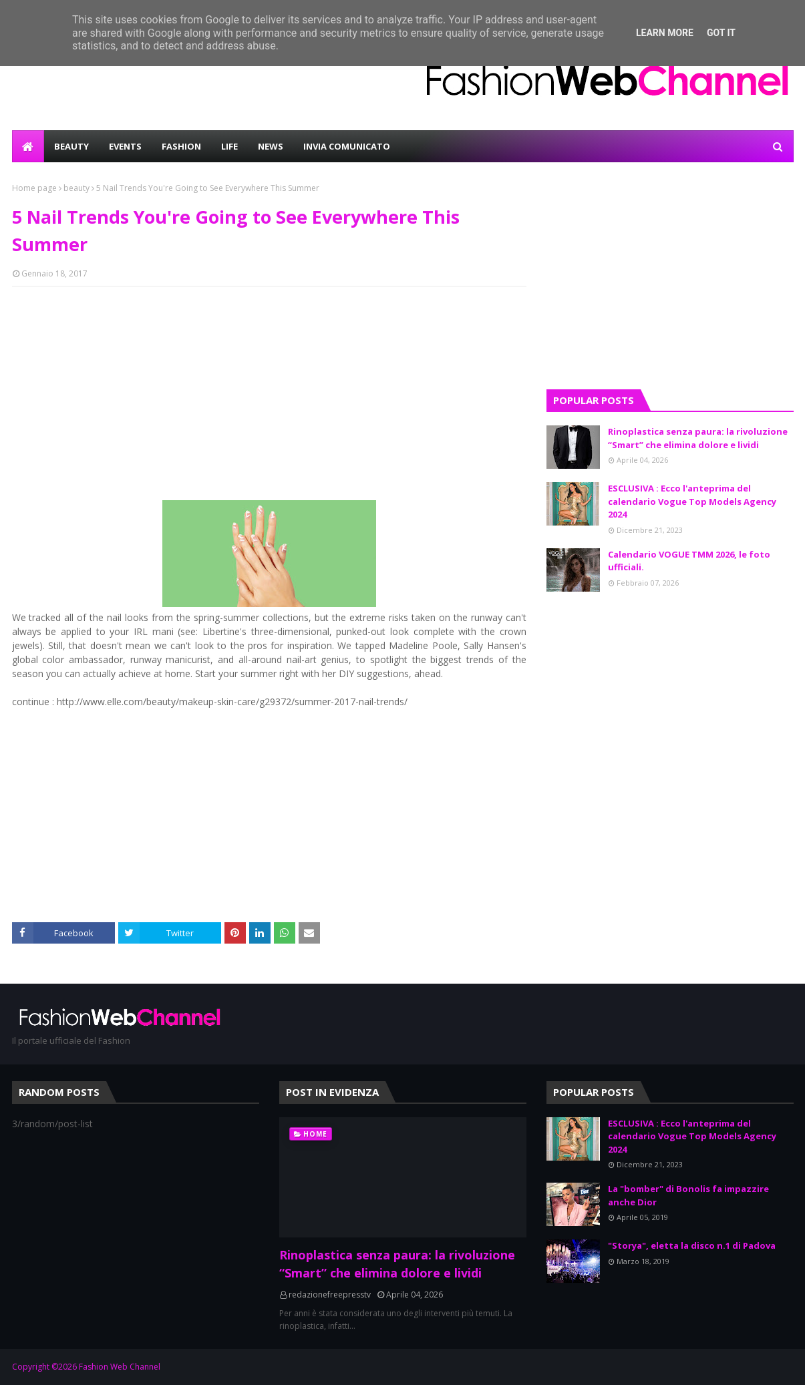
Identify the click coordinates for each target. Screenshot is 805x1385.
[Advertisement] (269, 393)
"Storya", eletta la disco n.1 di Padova (692, 1245)
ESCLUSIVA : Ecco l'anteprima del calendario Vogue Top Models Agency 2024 (692, 501)
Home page (34, 188)
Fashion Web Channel (119, 1366)
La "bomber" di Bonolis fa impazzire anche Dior (688, 1195)
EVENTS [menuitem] (125, 146)
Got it (721, 32)
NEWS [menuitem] (270, 146)
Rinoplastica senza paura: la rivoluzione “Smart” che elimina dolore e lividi (698, 438)
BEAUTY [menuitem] (71, 146)
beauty (76, 188)
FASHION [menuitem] (181, 146)
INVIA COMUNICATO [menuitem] (346, 146)
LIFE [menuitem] (229, 146)
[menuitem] (28, 146)
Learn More (664, 32)
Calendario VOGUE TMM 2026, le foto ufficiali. (689, 561)
